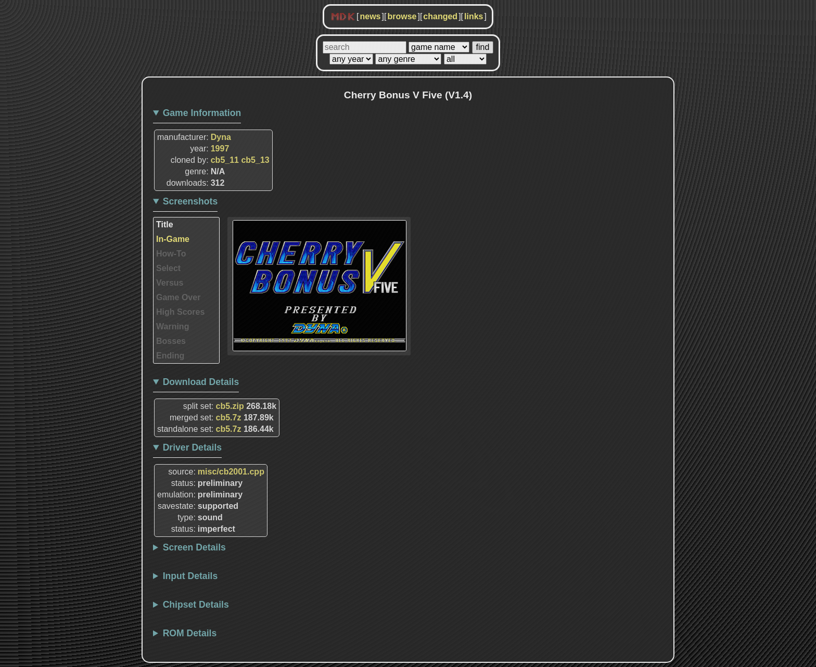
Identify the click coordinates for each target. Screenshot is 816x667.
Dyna (221, 137)
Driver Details (192, 447)
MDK (342, 17)
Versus (169, 282)
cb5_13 (255, 160)
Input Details (190, 576)
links (473, 16)
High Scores (180, 311)
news (370, 16)
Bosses (171, 341)
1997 (220, 148)
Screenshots (190, 201)
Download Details (201, 382)
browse (401, 16)
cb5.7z (228, 417)
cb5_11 (225, 160)
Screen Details (194, 547)
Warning (172, 326)
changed (440, 16)
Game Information (202, 113)
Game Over (178, 297)
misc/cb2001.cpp (231, 471)
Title (164, 224)
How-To (171, 253)
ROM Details (190, 633)
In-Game (172, 239)
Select (168, 268)
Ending (170, 355)
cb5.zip (230, 406)
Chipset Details (196, 604)
